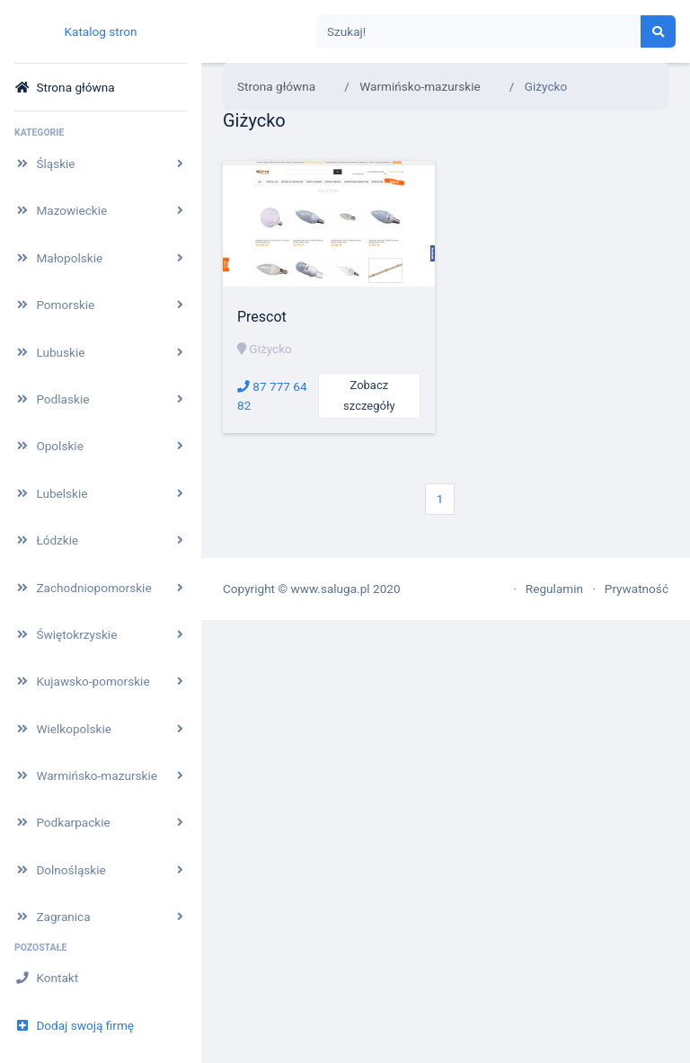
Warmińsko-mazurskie (420, 86)
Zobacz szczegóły (368, 395)
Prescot (262, 316)
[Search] (478, 32)
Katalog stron (100, 31)
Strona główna (276, 86)
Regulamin (554, 588)
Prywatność (636, 588)
